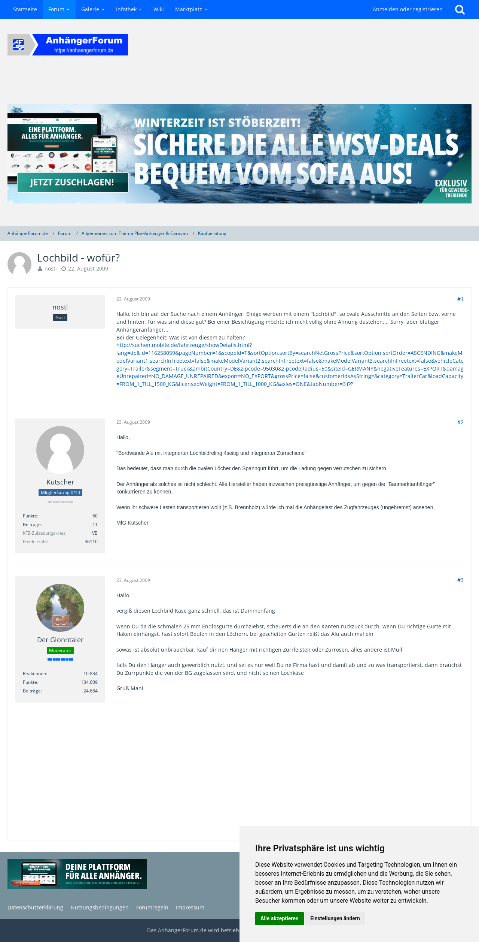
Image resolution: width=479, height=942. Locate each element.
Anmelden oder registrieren (408, 9)
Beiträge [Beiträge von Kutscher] (32, 524)
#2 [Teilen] (460, 422)
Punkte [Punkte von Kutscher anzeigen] (30, 516)
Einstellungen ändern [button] (335, 918)
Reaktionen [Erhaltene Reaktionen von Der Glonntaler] (34, 673)
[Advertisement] (239, 777)
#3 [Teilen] (460, 579)
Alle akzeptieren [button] (279, 918)
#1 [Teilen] (460, 298)
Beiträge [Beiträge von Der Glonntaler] (32, 691)
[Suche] (460, 9)
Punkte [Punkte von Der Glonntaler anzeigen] (30, 682)
